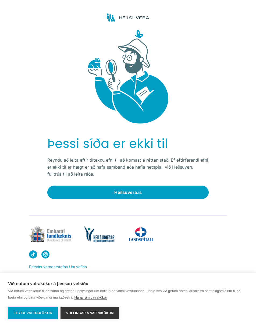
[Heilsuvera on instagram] (45, 255)
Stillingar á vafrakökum (90, 313)
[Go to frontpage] (128, 17)
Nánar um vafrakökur (90, 298)
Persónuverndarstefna (48, 266)
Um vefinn (78, 266)
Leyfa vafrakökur (32, 313)
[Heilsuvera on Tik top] (33, 255)
